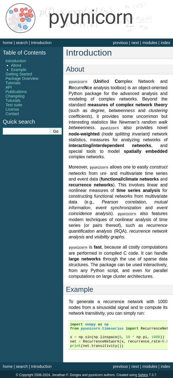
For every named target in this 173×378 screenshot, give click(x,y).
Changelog (15, 96)
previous (120, 42)
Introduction (41, 42)
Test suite (13, 105)
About (16, 65)
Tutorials (13, 83)
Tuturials (13, 100)
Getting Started (18, 74)
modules (149, 42)
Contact (12, 114)
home (8, 42)
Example (18, 69)
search (22, 42)
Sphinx (143, 374)
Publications (16, 91)
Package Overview (21, 78)
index (165, 42)
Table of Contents (24, 53)
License (12, 109)
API (8, 87)
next (135, 42)
